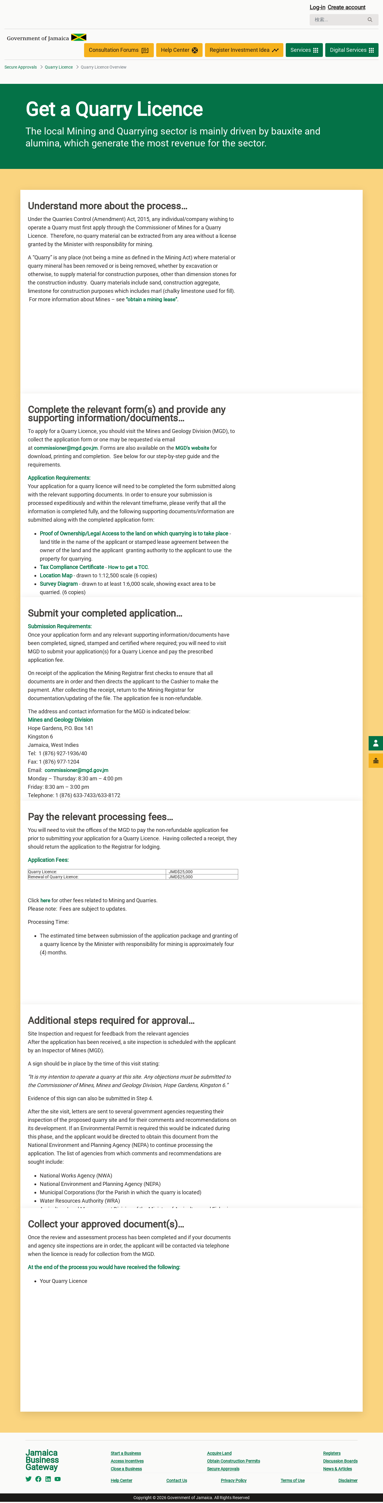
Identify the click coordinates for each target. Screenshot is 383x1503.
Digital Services (352, 51)
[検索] (337, 20)
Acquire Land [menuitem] (219, 1454)
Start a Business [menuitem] (126, 1454)
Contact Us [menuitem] (176, 1481)
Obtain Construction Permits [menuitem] (233, 1462)
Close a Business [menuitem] (126, 1470)
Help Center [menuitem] (121, 1481)
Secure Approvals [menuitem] (223, 1470)
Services (304, 51)
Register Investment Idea (244, 51)
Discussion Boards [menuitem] (340, 1462)
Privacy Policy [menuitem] (234, 1481)
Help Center (179, 51)
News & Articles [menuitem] (337, 1470)
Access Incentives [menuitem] (127, 1462)
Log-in (318, 8)
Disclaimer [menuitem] (348, 1481)
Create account (349, 8)
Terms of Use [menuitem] (293, 1481)
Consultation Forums (119, 51)
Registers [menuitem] (332, 1454)
